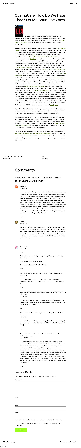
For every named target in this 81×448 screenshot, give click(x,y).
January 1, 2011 (24, 338)
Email (17, 405)
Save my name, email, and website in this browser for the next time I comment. (39, 420)
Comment (18, 380)
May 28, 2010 (23, 188)
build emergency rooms (42, 90)
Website (17, 412)
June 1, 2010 (23, 248)
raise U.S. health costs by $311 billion (54, 69)
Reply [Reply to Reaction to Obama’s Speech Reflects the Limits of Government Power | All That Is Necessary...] (21, 308)
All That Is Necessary (9, 3)
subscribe (54, 423)
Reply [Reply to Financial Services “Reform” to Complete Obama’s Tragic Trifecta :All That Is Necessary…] (21, 329)
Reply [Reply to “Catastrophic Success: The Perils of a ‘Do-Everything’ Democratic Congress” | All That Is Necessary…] (21, 366)
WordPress (75, 442)
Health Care (45, 158)
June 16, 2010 (23, 296)
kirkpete (22, 221)
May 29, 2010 (23, 223)
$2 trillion (35, 55)
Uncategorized (18, 156)
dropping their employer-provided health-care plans (43, 57)
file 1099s (33, 59)
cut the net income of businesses (34, 86)
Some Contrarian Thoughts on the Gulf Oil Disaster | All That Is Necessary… (41, 273)
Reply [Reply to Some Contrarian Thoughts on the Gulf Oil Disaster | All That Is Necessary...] (21, 287)
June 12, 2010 (23, 275)
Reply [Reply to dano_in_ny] (21, 217)
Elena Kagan (28, 136)
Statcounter (3, 447)
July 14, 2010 (23, 317)
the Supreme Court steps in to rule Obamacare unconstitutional (33, 133)
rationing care (54, 105)
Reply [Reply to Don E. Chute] (21, 268)
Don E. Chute (23, 246)
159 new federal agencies (22, 67)
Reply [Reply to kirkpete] (21, 242)
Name (17, 397)
